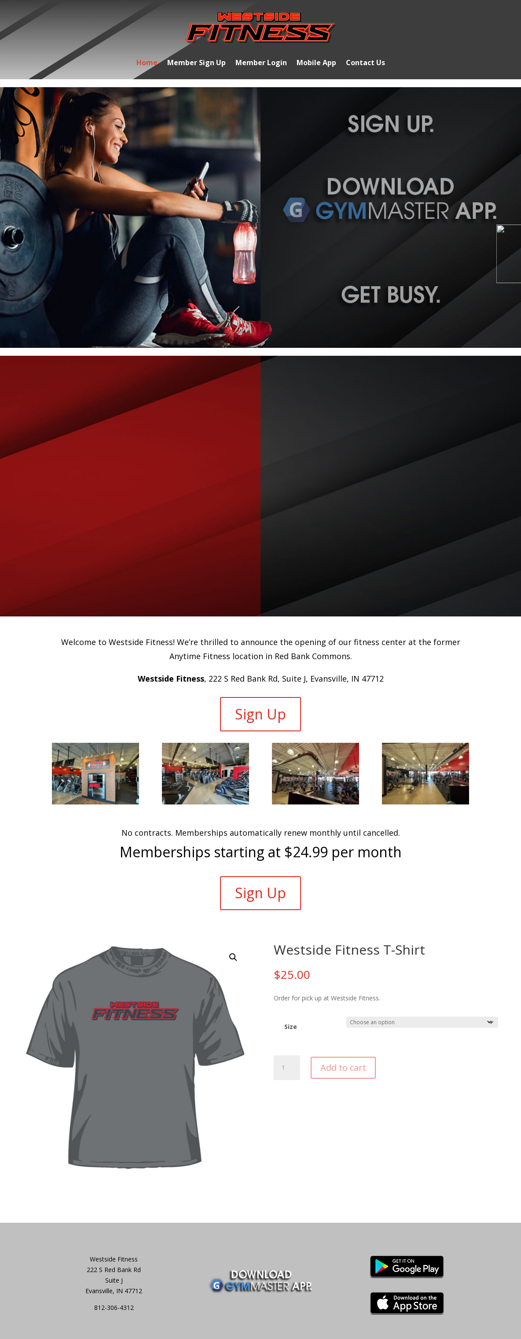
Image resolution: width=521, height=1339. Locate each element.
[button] (233, 957)
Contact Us (365, 63)
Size (290, 1026)
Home (147, 63)
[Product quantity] (287, 1067)
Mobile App (316, 63)
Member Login (261, 63)
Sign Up (260, 714)
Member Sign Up (196, 63)
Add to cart (343, 1067)
